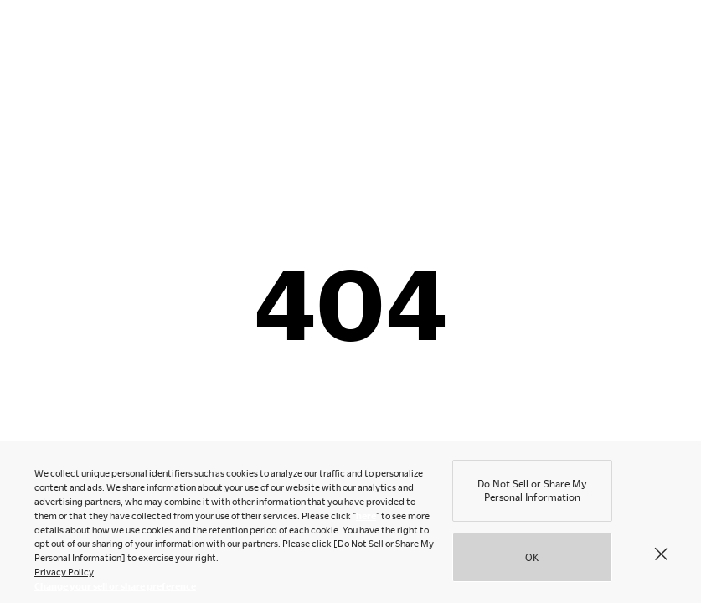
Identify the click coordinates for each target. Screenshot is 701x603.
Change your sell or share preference (115, 589)
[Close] (660, 557)
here (366, 518)
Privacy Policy (64, 575)
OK (532, 560)
